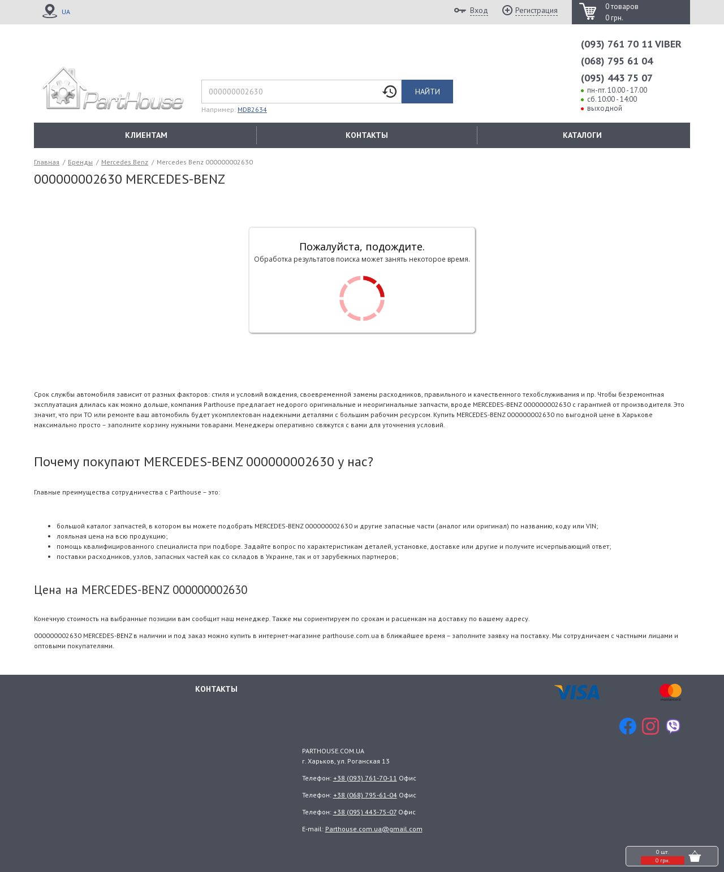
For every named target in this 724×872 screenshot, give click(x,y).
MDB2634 (252, 109)
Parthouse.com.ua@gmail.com (374, 829)
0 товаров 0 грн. (622, 12)
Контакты (216, 689)
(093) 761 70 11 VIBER (631, 43)
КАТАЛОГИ (582, 135)
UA (66, 11)
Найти (427, 91)
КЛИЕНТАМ (146, 135)
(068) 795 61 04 (617, 60)
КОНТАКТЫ (367, 135)
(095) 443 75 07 (617, 77)
